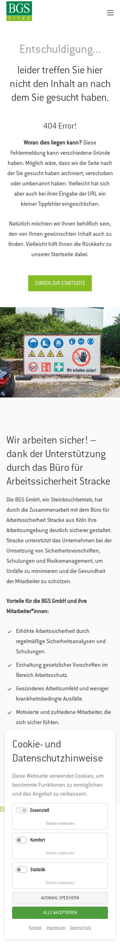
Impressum (55, 927)
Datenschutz (80, 927)
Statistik (37, 870)
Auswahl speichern (60, 898)
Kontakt (35, 927)
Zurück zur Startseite (60, 283)
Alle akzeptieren (60, 912)
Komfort (37, 840)
